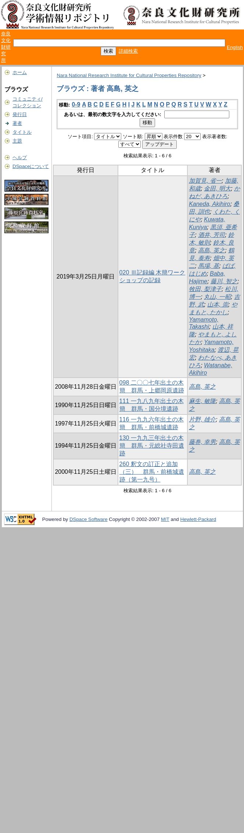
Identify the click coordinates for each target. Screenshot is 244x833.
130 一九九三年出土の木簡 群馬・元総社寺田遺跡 (151, 445)
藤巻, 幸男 (202, 442)
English (235, 47)
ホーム (19, 72)
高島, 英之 (211, 250)
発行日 (19, 114)
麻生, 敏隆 (202, 401)
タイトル (22, 132)
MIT (165, 519)
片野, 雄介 (202, 419)
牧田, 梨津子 (205, 289)
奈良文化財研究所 (6, 47)
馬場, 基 (208, 266)
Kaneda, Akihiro (209, 204)
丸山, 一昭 (217, 297)
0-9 (76, 104)
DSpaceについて (30, 166)
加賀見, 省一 (205, 181)
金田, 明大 (217, 188)
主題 (17, 141)
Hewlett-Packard (198, 519)
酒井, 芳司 (211, 235)
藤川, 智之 (224, 281)
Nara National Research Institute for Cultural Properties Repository (129, 75)
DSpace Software (88, 519)
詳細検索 (128, 51)
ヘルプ (19, 157)
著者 (17, 123)
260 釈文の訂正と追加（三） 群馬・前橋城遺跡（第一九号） (151, 472)
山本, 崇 (217, 304)
